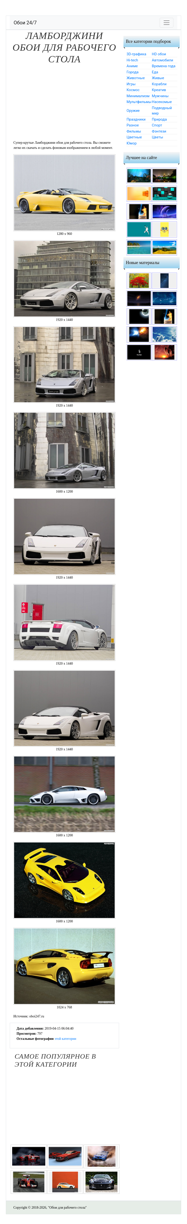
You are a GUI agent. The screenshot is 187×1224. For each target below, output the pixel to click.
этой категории (65, 1039)
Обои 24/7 (25, 23)
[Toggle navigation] (166, 23)
